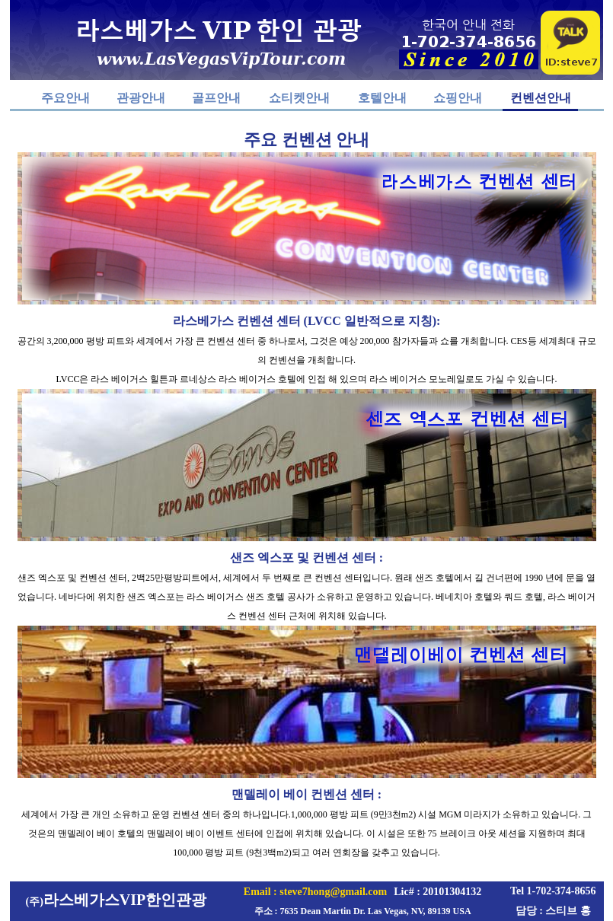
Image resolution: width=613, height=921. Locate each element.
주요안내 (65, 97)
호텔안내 (382, 97)
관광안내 (141, 97)
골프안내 (216, 97)
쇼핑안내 (457, 97)
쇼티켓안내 (299, 97)
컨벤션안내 (540, 97)
